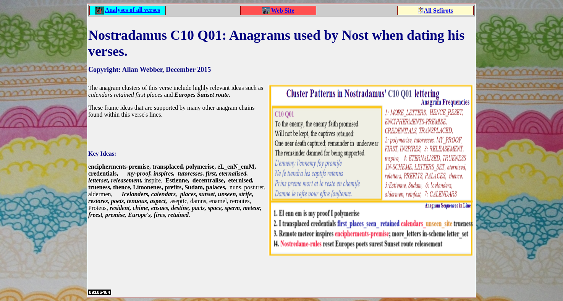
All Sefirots (438, 10)
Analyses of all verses (132, 10)
